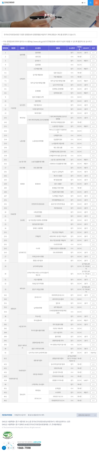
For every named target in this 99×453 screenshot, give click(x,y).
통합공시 (59, 18)
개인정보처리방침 (7, 415)
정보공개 (43, 18)
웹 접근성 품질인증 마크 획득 (36, 415)
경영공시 (51, 18)
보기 (93, 53)
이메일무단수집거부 (20, 415)
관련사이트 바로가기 (84, 415)
